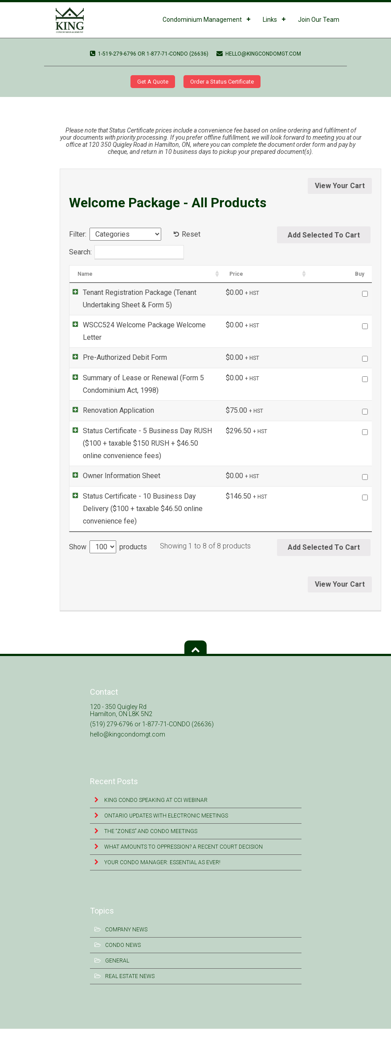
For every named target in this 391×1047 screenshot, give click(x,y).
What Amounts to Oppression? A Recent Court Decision (183, 865)
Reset (191, 234)
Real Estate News (130, 994)
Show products (108, 565)
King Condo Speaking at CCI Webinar (155, 818)
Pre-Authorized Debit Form (116, 359)
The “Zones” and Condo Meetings (150, 849)
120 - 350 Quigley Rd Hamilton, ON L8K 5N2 (121, 728)
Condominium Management (202, 19)
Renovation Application (109, 426)
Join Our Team (318, 19)
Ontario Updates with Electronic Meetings (165, 834)
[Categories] (125, 234)
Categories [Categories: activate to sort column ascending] (273, 274)
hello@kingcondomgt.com (258, 54)
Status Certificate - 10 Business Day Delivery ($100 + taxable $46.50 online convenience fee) (157, 532)
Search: (126, 252)
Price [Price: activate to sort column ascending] (319, 274)
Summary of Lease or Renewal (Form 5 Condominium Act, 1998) (156, 398)
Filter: (77, 234)
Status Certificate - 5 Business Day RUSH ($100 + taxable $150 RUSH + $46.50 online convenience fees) (159, 465)
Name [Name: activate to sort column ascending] (85, 274)
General (117, 979)
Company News (126, 948)
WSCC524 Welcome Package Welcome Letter (67, 100)
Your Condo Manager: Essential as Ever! (161, 881)
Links (270, 19)
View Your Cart (340, 185)
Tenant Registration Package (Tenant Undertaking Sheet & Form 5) (160, 298)
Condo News (123, 963)
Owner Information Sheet (112, 492)
